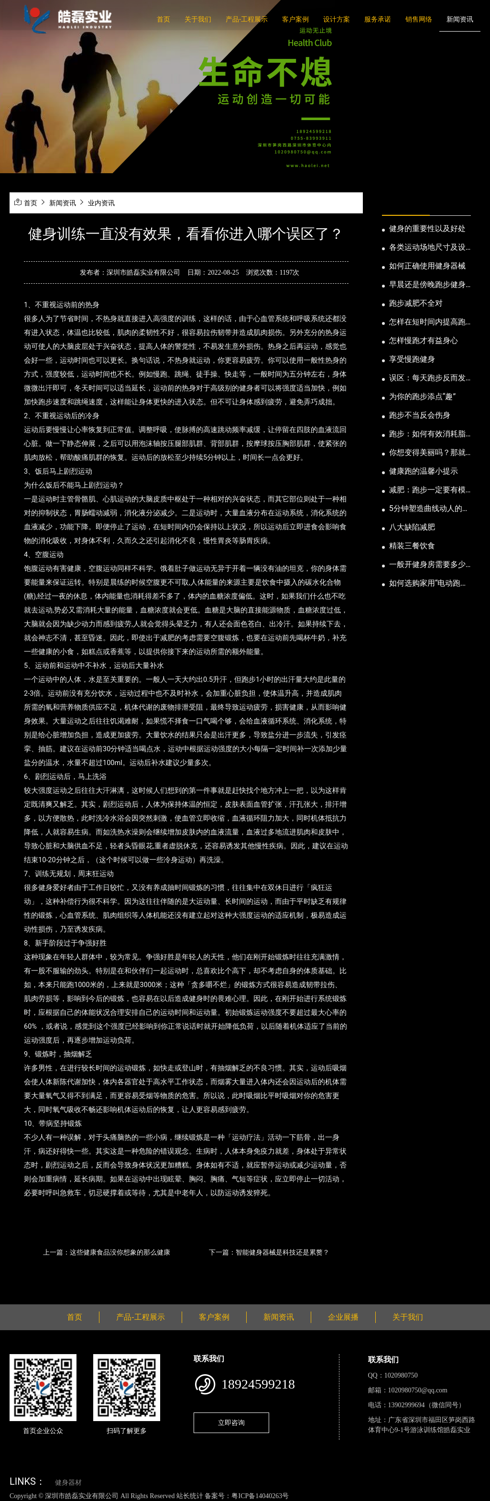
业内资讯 (101, 203)
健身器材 (68, 1482)
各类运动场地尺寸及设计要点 (427, 248)
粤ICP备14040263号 (260, 1496)
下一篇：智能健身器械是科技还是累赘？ (269, 1252)
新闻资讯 (459, 19)
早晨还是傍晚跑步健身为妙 (427, 285)
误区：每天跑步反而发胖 (427, 378)
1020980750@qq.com (418, 1390)
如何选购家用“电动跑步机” (428, 583)
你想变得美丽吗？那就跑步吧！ (427, 453)
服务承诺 (377, 19)
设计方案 (336, 19)
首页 (163, 19)
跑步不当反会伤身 (419, 415)
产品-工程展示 (247, 19)
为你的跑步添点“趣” (422, 396)
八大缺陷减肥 (412, 527)
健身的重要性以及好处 (427, 228)
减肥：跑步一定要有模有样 (427, 490)
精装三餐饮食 (412, 545)
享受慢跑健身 (412, 359)
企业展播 (343, 1317)
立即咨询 (231, 1422)
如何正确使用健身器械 (427, 265)
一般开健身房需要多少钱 (427, 565)
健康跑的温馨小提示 (423, 471)
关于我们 (198, 19)
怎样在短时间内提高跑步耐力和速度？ (427, 322)
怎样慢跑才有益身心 (423, 340)
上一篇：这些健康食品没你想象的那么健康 (106, 1252)
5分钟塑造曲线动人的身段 (429, 509)
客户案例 (295, 19)
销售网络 (418, 19)
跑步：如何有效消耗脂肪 (427, 434)
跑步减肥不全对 (416, 303)
